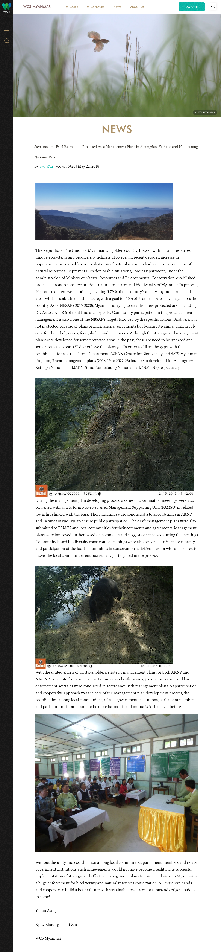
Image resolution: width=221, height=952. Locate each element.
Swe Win (46, 166)
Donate (192, 6)
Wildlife (72, 6)
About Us (137, 6)
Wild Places (95, 6)
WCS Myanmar (37, 7)
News (117, 6)
